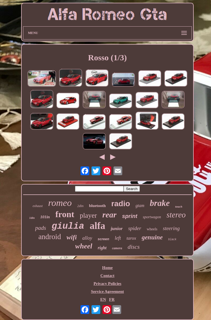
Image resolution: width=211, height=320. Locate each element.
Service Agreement (107, 291)
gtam (139, 205)
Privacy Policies (107, 283)
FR (112, 299)
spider (134, 228)
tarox (131, 238)
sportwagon (152, 217)
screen (103, 239)
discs (133, 246)
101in (45, 217)
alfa (97, 225)
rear (109, 214)
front (64, 214)
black (172, 239)
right (102, 247)
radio (120, 203)
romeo (60, 203)
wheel (83, 246)
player (88, 215)
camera (117, 248)
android (49, 237)
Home (107, 267)
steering (171, 228)
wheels (152, 229)
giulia (68, 226)
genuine (152, 237)
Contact (108, 275)
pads (40, 228)
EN (103, 299)
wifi (71, 237)
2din (80, 206)
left (118, 238)
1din (32, 217)
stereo (176, 214)
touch (178, 206)
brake (160, 203)
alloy (87, 238)
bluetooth (97, 205)
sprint (129, 216)
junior (117, 228)
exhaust (38, 206)
